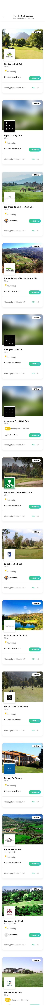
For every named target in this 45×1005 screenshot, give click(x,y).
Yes (33, 88)
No (38, 88)
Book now (35, 78)
